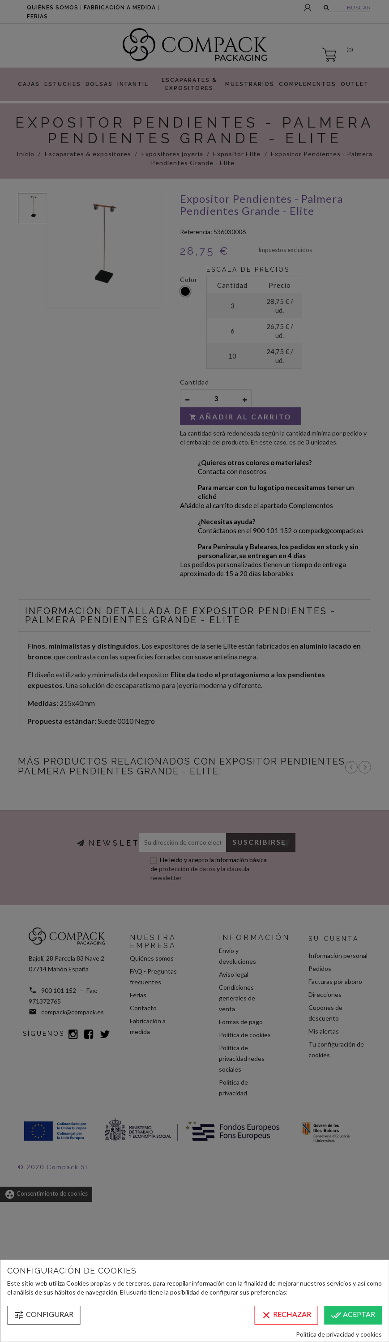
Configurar (43, 1315)
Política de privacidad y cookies (339, 1334)
